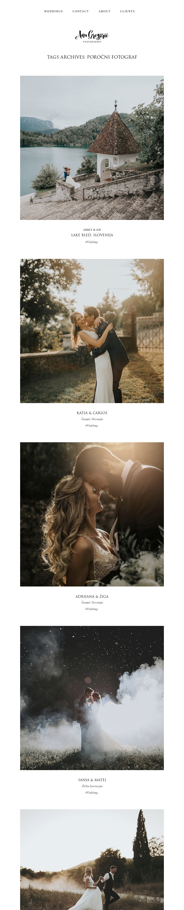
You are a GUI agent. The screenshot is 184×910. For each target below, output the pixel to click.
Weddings (53, 11)
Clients (127, 11)
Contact (81, 11)
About (104, 11)
